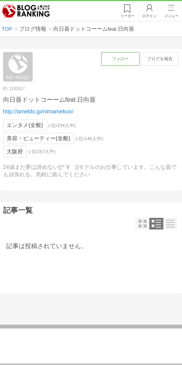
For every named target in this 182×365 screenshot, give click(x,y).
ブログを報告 (160, 58)
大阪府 (15, 151)
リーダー (128, 16)
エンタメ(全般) (25, 125)
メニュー (171, 16)
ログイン (149, 16)
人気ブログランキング (26, 11)
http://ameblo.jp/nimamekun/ (38, 111)
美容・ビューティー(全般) (38, 138)
